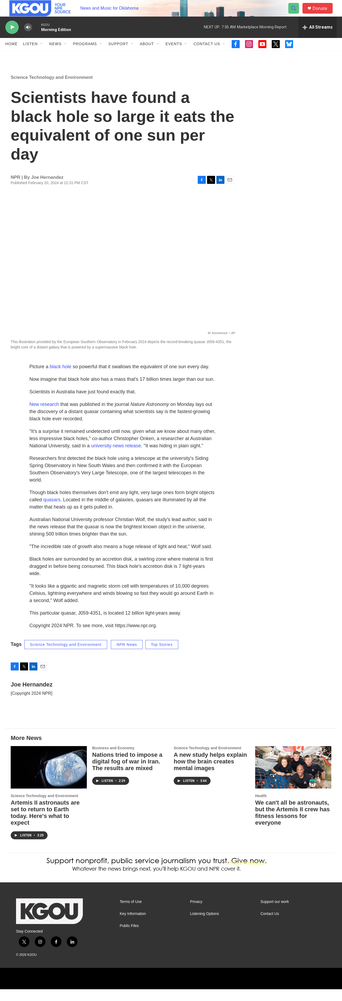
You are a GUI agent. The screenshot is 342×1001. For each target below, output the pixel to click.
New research (44, 415)
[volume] (28, 39)
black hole (60, 378)
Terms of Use (131, 913)
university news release (116, 457)
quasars (51, 511)
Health (261, 807)
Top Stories (162, 656)
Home (11, 55)
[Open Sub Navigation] (42, 55)
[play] (12, 39)
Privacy (196, 913)
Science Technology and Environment (52, 88)
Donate (323, 14)
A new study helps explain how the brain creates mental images (210, 773)
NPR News (126, 656)
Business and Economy (113, 760)
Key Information (133, 925)
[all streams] (317, 38)
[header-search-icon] (296, 14)
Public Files (129, 937)
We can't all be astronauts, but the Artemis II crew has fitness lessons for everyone (292, 824)
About (147, 55)
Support (118, 55)
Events (173, 55)
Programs (85, 55)
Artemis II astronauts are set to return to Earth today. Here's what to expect (45, 824)
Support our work (275, 913)
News (55, 55)
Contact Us (206, 55)
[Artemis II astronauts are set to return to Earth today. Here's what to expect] (49, 779)
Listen (30, 55)
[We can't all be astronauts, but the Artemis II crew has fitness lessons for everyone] (293, 779)
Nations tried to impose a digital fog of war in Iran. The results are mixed (127, 773)
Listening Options (204, 925)
